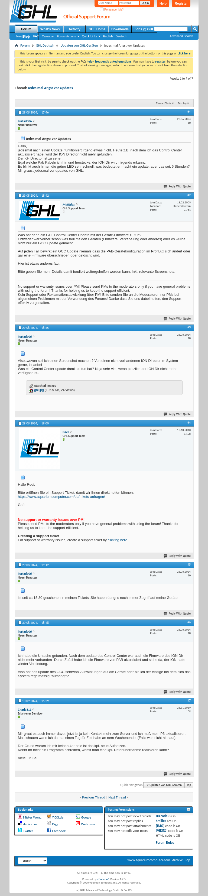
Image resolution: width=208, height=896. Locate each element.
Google (86, 817)
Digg (55, 824)
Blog (26, 36)
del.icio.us (30, 824)
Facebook (59, 831)
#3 (189, 327)
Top (189, 785)
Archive (177, 860)
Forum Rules (165, 842)
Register (181, 3)
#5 (189, 564)
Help (163, 3)
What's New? (50, 29)
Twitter (28, 831)
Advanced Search (181, 36)
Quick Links (90, 36)
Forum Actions (66, 36)
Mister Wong (32, 817)
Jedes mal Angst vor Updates (50, 88)
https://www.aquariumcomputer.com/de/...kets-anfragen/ (61, 497)
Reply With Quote (177, 186)
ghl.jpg (39, 390)
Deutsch (120, 36)
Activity (74, 29)
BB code (161, 816)
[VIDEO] (161, 831)
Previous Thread (93, 797)
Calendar (48, 36)
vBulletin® (103, 879)
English (108, 36)
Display (182, 103)
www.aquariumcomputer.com (148, 860)
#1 (189, 112)
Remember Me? (111, 9)
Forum (26, 29)
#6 (189, 622)
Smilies (161, 821)
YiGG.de (57, 817)
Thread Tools (163, 103)
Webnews (88, 824)
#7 (189, 700)
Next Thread (117, 797)
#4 (189, 423)
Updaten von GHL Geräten (79, 45)
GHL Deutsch (45, 45)
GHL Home (97, 29)
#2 (189, 195)
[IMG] (160, 826)
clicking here (117, 540)
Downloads (120, 29)
